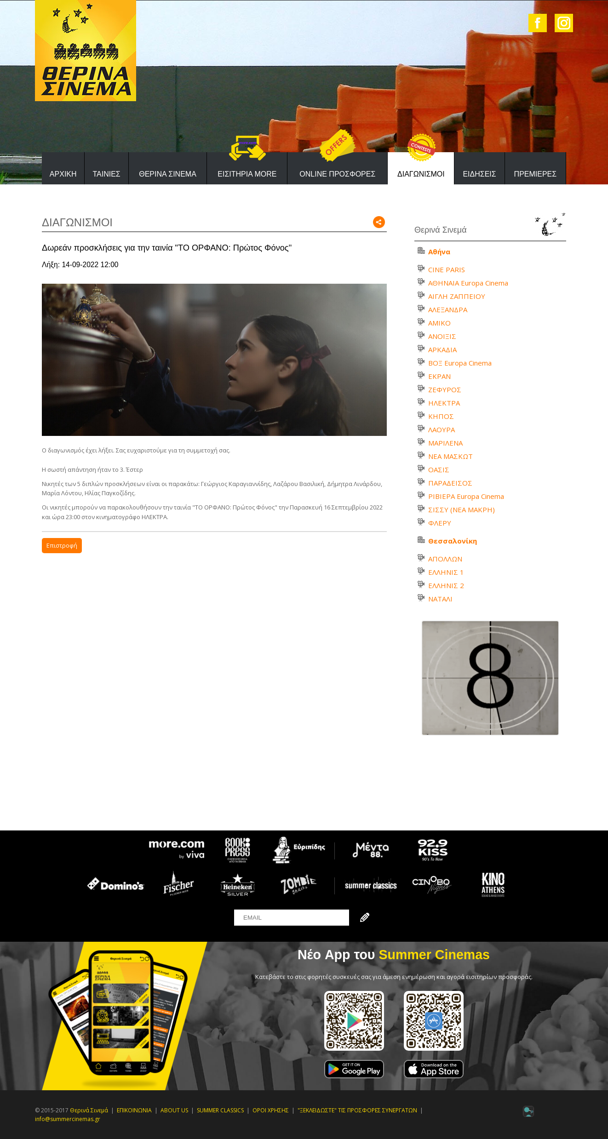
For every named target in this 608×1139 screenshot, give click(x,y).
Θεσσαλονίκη (452, 540)
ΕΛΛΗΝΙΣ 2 (446, 585)
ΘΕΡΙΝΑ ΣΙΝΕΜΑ (167, 174)
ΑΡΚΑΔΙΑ (442, 349)
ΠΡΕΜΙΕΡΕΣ (535, 174)
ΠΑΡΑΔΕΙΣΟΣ (450, 482)
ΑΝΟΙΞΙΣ (442, 336)
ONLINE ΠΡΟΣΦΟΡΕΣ (337, 174)
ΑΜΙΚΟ (439, 322)
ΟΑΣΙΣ (438, 469)
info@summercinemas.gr (67, 1119)
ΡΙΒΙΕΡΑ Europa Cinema (466, 496)
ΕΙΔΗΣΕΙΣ (479, 174)
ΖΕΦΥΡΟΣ (444, 389)
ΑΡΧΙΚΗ (63, 174)
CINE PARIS (446, 269)
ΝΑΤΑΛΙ (440, 598)
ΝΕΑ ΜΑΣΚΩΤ (450, 456)
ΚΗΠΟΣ (441, 416)
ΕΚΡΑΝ (439, 376)
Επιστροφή (61, 545)
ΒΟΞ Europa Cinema (460, 362)
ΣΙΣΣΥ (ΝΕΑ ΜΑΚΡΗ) (461, 509)
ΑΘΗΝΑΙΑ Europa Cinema (468, 282)
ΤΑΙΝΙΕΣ (106, 174)
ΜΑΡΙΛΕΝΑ (445, 442)
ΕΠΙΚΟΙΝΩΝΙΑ (134, 1110)
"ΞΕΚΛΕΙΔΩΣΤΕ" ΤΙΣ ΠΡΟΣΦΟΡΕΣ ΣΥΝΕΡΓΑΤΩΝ (357, 1110)
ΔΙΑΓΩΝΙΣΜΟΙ (421, 174)
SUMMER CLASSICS (220, 1110)
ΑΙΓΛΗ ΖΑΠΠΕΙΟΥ (456, 296)
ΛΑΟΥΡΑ (441, 429)
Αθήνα (439, 251)
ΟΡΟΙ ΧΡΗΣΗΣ (270, 1110)
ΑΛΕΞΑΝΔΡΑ (447, 309)
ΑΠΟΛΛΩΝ (445, 558)
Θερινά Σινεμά (89, 1110)
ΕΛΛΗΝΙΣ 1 (446, 572)
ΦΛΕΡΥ (439, 522)
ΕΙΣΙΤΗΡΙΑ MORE (247, 174)
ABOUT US (174, 1110)
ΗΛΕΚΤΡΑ (444, 402)
